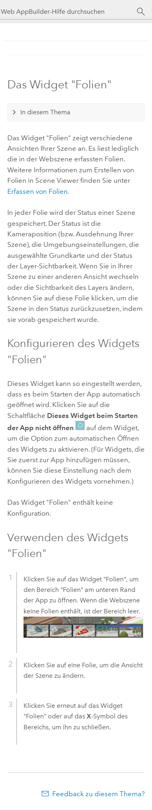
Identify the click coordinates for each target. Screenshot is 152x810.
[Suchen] (141, 12)
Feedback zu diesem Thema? (98, 794)
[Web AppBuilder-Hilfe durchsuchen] (68, 11)
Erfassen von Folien (37, 191)
